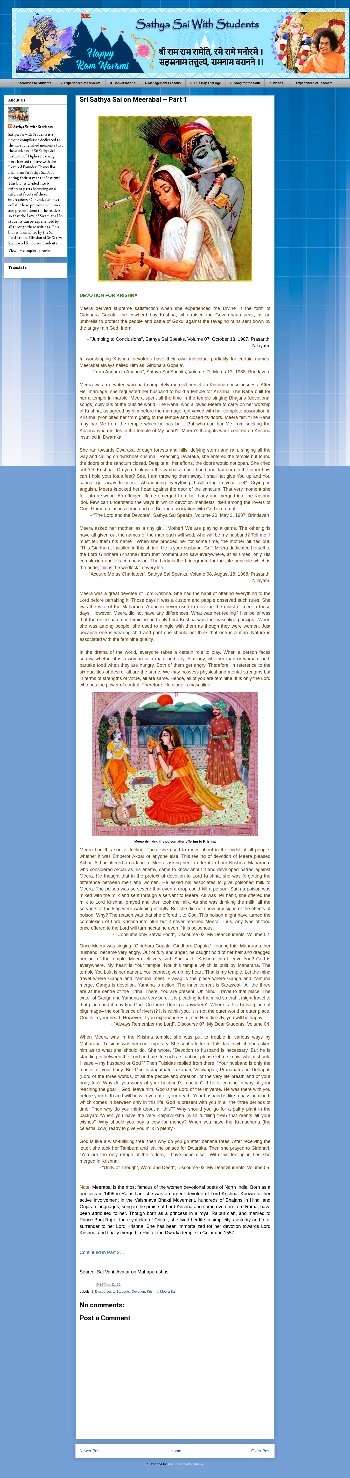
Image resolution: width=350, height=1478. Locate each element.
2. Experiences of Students (80, 83)
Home (176, 1451)
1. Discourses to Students (32, 83)
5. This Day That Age (205, 83)
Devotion (138, 1291)
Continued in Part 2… (102, 1252)
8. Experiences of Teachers (313, 83)
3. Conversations (122, 83)
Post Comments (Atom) (185, 1464)
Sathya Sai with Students (33, 126)
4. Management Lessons (163, 83)
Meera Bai (168, 1291)
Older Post (260, 1451)
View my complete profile (29, 250)
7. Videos (276, 83)
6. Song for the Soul (245, 83)
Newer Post (90, 1451)
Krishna (152, 1291)
